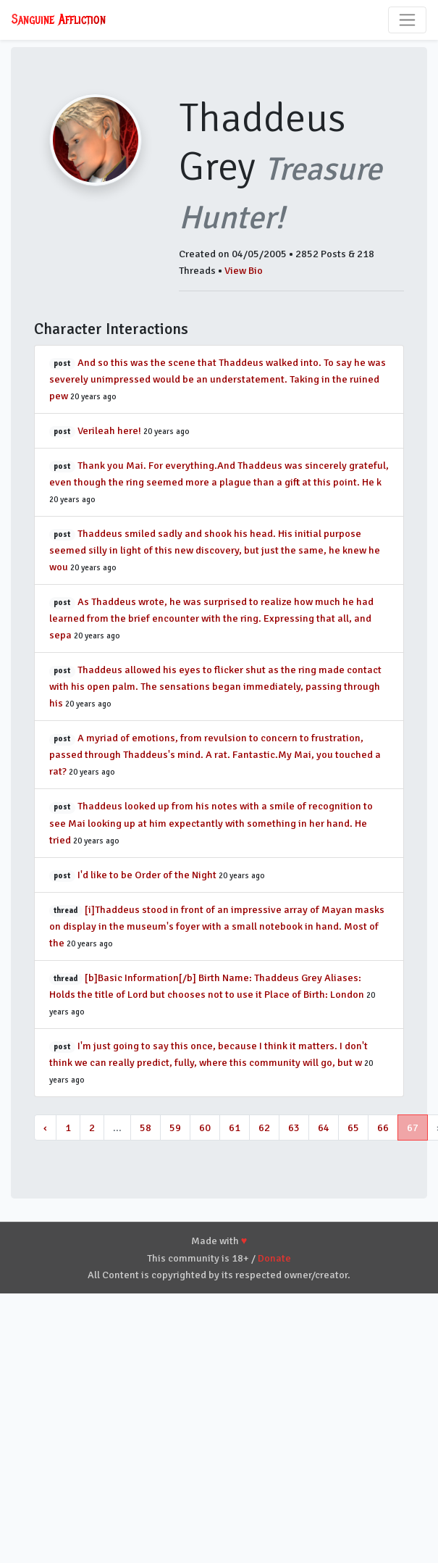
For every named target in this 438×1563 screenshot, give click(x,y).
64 (323, 1127)
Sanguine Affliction (59, 20)
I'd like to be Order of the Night (148, 874)
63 (294, 1127)
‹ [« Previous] (45, 1127)
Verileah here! (110, 430)
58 (145, 1127)
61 (234, 1127)
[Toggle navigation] (407, 20)
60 (205, 1127)
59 (175, 1127)
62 (264, 1127)
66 (383, 1127)
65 (353, 1127)
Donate (274, 1257)
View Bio (243, 270)
